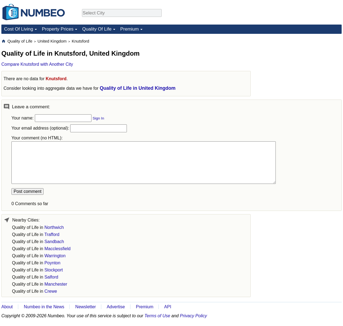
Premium (129, 29)
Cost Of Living (18, 29)
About (7, 306)
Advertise (116, 306)
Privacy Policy (193, 315)
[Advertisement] (301, 72)
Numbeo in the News (44, 306)
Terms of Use (157, 315)
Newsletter (85, 306)
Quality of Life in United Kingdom (138, 88)
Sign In (98, 118)
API (167, 306)
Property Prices (58, 29)
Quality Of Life (97, 29)
